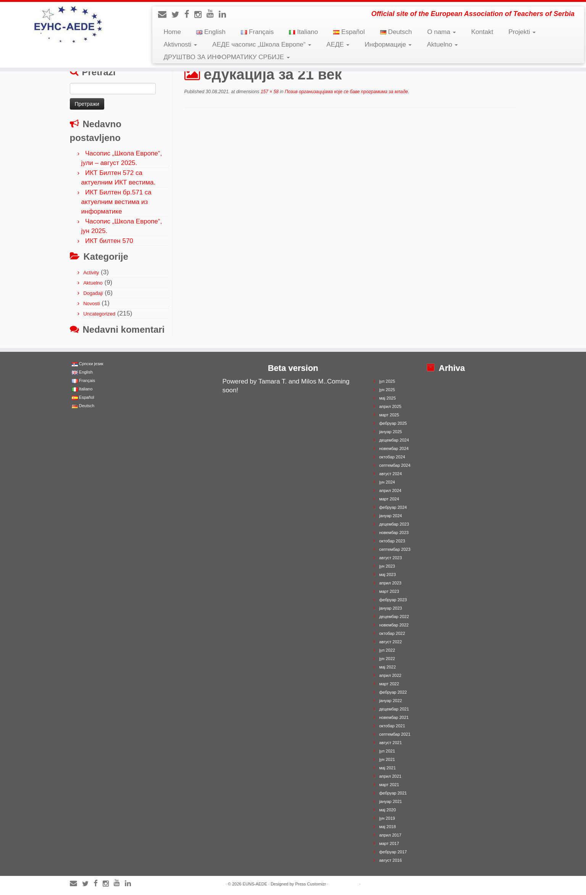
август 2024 (390, 473)
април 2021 (390, 776)
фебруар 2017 (393, 852)
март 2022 (389, 683)
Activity (91, 272)
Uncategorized (99, 314)
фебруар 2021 (393, 793)
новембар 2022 (393, 625)
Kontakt (482, 32)
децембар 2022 (394, 616)
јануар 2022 (390, 700)
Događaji (93, 293)
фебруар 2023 (393, 599)
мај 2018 (387, 826)
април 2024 (390, 490)
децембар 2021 (394, 709)
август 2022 (390, 641)
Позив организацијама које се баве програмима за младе (345, 91)
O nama (441, 32)
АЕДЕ (337, 44)
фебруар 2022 (393, 692)
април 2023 (390, 583)
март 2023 (389, 591)
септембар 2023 (394, 549)
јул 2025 (387, 381)
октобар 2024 (392, 457)
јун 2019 (387, 818)
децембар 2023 (394, 524)
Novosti (91, 303)
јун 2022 (387, 658)
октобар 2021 (392, 725)
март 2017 (389, 843)
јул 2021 (387, 751)
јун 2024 (387, 482)
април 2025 (390, 406)
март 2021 (389, 784)
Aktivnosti (180, 44)
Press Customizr (310, 884)
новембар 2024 (393, 448)
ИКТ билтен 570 (109, 240)
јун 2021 (387, 759)
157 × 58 (268, 91)
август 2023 (390, 557)
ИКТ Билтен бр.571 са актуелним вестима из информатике (116, 202)
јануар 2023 (390, 608)
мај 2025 (387, 398)
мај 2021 (387, 768)
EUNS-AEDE (255, 884)
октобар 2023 (392, 541)
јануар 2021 (390, 801)
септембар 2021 (394, 734)
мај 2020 (387, 810)
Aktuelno (442, 44)
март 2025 (389, 415)
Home (172, 32)
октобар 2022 (392, 633)
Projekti (522, 32)
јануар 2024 (390, 515)
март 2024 (389, 499)
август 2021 (390, 742)
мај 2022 (387, 667)
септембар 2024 (394, 465)
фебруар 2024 (393, 507)
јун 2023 (387, 566)
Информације (388, 44)
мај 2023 (387, 574)
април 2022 (390, 675)
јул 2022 (387, 650)
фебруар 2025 (393, 423)
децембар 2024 (394, 440)
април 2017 (390, 835)
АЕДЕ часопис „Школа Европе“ (261, 44)
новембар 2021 (393, 717)
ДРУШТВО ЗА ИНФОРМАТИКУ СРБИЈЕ (227, 57)
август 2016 (390, 860)
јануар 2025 (390, 431)
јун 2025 (387, 389)
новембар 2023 (393, 532)
